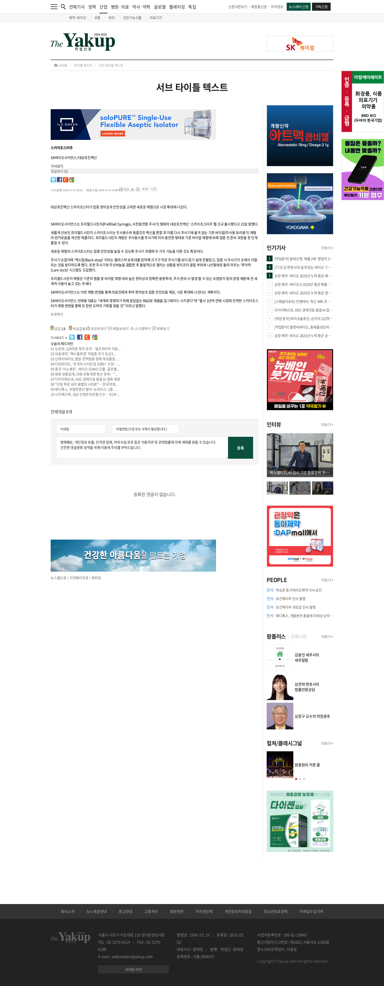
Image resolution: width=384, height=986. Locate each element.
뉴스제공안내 (96, 911)
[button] (296, 779)
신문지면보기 (237, 6)
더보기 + (327, 247)
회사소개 (67, 911)
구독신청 (321, 6)
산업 (103, 8)
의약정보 (277, 6)
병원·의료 (120, 6)
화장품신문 (259, 6)
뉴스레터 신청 (298, 6)
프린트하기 (96, 328)
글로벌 (160, 6)
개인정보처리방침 (238, 911)
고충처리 (151, 911)
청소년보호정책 (275, 911)
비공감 (77, 328)
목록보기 (160, 328)
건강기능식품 (132, 17)
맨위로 (96, 577)
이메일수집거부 (311, 911)
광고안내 (125, 911)
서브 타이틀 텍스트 (111, 65)
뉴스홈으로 (58, 577)
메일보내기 (118, 328)
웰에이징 (177, 6)
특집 (192, 6)
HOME (60, 65)
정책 (92, 6)
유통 (97, 17)
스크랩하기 (140, 328)
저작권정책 (204, 911)
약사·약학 (141, 6)
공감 (58, 328)
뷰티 (112, 17)
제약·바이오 (77, 17)
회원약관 (176, 911)
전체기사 (77, 6)
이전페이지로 (79, 577)
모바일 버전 (133, 969)
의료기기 (156, 17)
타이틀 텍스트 (83, 65)
